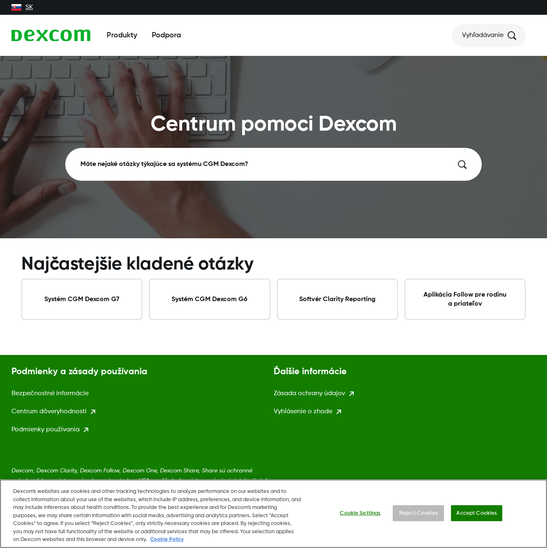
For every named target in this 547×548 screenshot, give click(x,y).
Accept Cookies (476, 515)
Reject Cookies (418, 515)
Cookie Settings (360, 515)
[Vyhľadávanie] (489, 35)
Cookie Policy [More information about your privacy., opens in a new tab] (167, 541)
